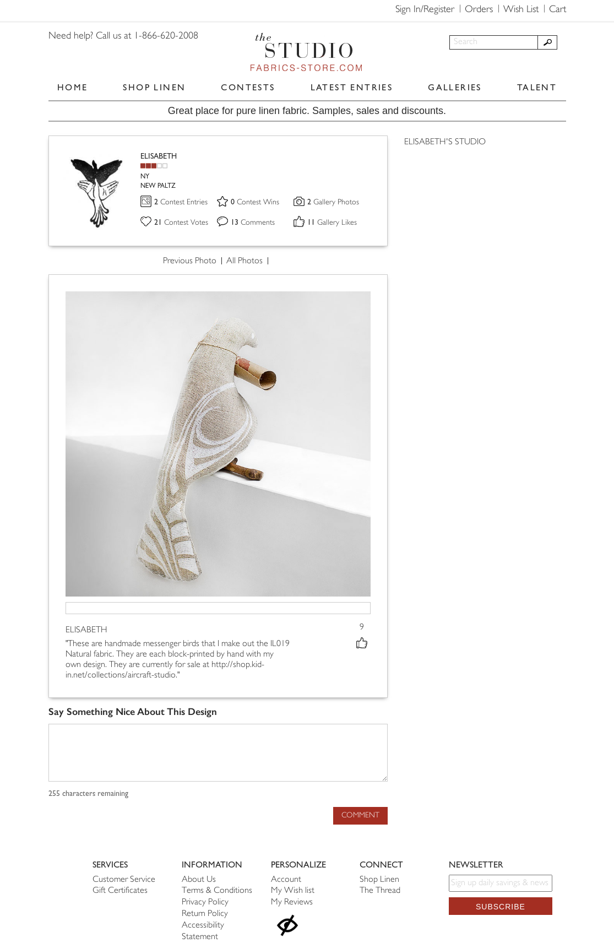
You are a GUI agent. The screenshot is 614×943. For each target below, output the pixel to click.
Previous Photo (189, 261)
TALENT (537, 87)
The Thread (380, 891)
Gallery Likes (332, 222)
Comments (253, 222)
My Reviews (292, 902)
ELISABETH (158, 156)
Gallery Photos (333, 202)
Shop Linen (379, 880)
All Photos (244, 261)
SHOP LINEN (154, 87)
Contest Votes (181, 222)
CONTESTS (248, 87)
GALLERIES (455, 87)
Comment (360, 815)
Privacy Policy (205, 902)
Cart (557, 10)
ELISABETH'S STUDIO (445, 142)
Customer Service (124, 880)
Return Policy (205, 914)
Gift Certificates (120, 891)
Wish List (521, 10)
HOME (72, 87)
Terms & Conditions (217, 891)
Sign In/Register (424, 10)
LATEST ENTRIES (352, 87)
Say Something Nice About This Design (132, 712)
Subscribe (500, 906)
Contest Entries (181, 202)
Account (286, 880)
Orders (479, 10)
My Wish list (292, 891)
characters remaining (88, 793)
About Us (199, 880)
